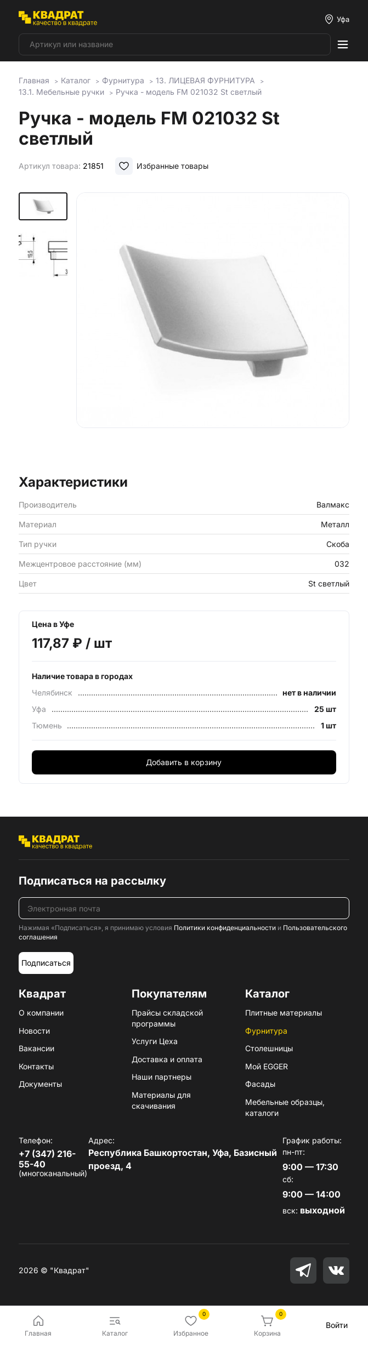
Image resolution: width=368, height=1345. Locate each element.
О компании (41, 1012)
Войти (337, 1325)
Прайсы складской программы (167, 1018)
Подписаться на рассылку (92, 880)
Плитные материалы (283, 1012)
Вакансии (36, 1048)
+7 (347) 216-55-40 (47, 1159)
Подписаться (46, 962)
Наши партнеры (161, 1076)
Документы (40, 1083)
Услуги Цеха (155, 1041)
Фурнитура (266, 1030)
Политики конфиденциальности (225, 928)
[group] (213, 330)
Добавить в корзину (184, 762)
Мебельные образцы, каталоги (285, 1107)
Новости (34, 1030)
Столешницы (269, 1048)
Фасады (260, 1083)
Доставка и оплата (167, 1059)
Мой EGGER (266, 1066)
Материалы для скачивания (161, 1100)
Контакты (36, 1066)
